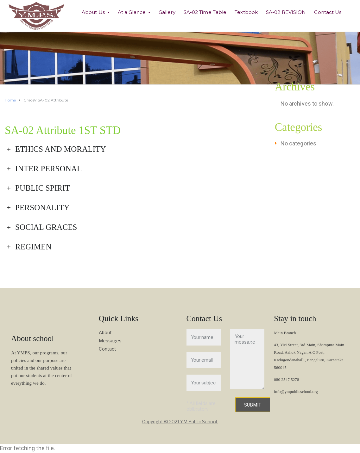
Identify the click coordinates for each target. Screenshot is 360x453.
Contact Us (327, 12)
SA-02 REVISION (286, 12)
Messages (110, 340)
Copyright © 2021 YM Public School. (180, 421)
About (105, 332)
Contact (108, 349)
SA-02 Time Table (205, 12)
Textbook (246, 12)
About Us (93, 12)
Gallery (167, 12)
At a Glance (132, 12)
